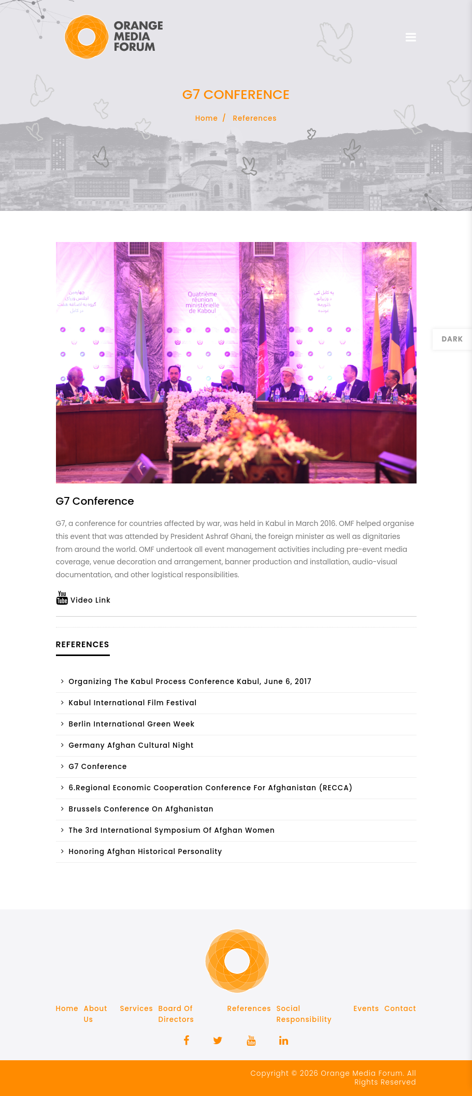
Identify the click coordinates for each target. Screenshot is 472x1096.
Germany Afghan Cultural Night (131, 745)
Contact (400, 1009)
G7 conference (98, 767)
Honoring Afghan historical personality (145, 852)
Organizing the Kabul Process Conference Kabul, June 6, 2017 (190, 682)
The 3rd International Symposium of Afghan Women (172, 830)
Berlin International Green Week (132, 724)
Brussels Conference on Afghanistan (141, 809)
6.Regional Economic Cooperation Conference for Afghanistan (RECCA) (211, 788)
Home (206, 118)
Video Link (83, 600)
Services (136, 1009)
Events (366, 1009)
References (255, 118)
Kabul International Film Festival (133, 703)
